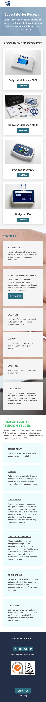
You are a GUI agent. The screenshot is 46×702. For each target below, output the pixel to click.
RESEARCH (15, 296)
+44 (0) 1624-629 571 (23, 638)
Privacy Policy (23, 696)
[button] (40, 3)
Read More (23, 86)
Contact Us (23, 690)
